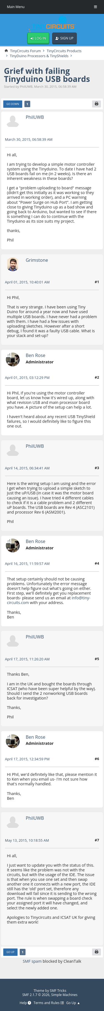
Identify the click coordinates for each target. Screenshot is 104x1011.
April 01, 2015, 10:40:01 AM (27, 282)
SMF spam (32, 961)
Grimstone (37, 260)
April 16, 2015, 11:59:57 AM (27, 563)
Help (25, 1003)
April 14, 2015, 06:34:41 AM (27, 468)
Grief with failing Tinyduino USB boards (47, 75)
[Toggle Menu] (95, 7)
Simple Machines (64, 994)
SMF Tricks (58, 990)
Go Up (10, 952)
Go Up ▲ (73, 1003)
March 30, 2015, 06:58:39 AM (29, 139)
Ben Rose (35, 355)
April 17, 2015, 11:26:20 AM (27, 659)
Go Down (12, 104)
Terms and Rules (49, 1003)
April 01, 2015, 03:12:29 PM (27, 377)
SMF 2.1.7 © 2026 (35, 994)
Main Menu (16, 6)
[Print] (96, 104)
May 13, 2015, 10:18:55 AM (27, 840)
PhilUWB (35, 117)
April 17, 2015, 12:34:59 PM (27, 759)
